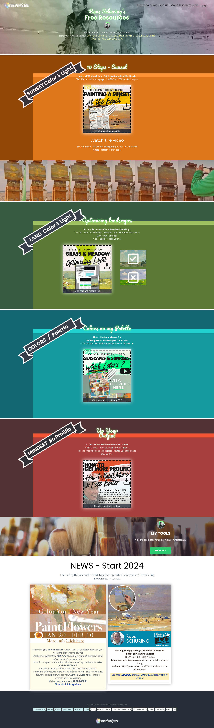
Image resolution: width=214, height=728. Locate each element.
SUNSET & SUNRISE (97, 35)
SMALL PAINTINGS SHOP (121, 709)
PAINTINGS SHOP (103, 709)
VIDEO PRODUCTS (140, 709)
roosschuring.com (99, 704)
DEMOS (153, 5)
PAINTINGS (164, 5)
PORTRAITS (159, 709)
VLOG (146, 5)
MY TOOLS (160, 550)
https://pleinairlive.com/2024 (135, 666)
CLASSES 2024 (39, 709)
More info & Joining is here (68, 684)
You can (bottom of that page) (115, 148)
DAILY (151, 709)
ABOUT (174, 5)
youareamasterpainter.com (117, 704)
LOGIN (195, 5)
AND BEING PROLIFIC (112, 38)
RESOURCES (185, 5)
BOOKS (58, 709)
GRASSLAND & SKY (118, 35)
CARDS (169, 709)
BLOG (139, 5)
